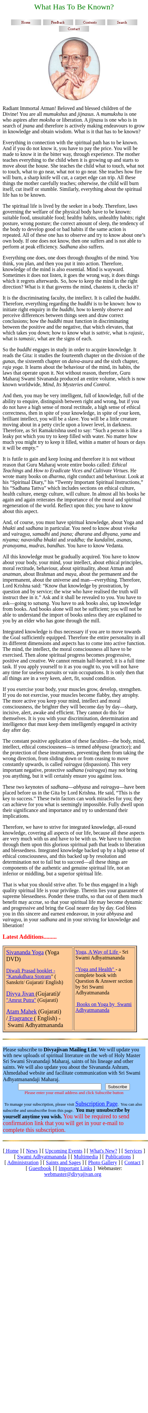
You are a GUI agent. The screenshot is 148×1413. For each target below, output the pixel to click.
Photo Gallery (102, 1162)
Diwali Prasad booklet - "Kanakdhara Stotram (30, 973)
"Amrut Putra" (21, 1000)
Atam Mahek (21, 1011)
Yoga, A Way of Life (97, 952)
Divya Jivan (21, 994)
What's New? (103, 1151)
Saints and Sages (63, 1162)
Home (11, 1151)
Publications (118, 1156)
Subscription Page (96, 1104)
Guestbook (40, 1168)
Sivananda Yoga (25, 952)
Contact (132, 1162)
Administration (23, 1162)
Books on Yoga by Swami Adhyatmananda (103, 1007)
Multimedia (86, 1156)
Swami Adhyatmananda (41, 1156)
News (32, 1151)
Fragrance (21, 1018)
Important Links (75, 1168)
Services (133, 1151)
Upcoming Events (63, 1151)
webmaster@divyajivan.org (72, 1174)
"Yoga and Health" (95, 969)
